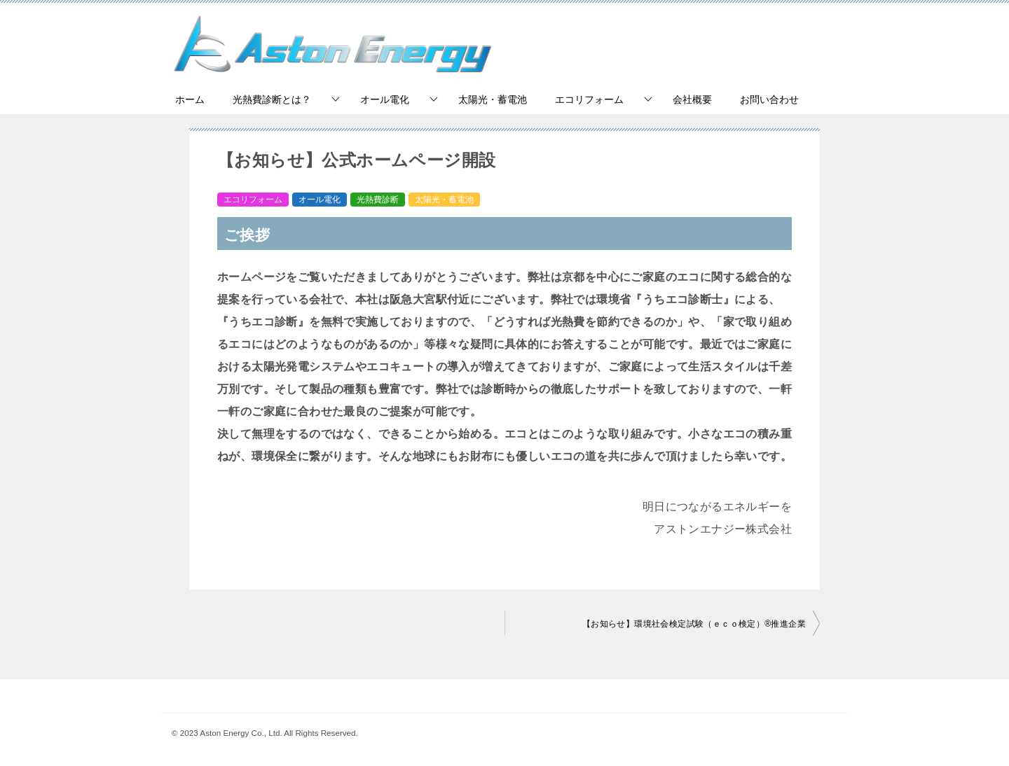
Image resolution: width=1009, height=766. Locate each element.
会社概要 (692, 99)
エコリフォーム (589, 99)
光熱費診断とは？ (272, 99)
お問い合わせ (769, 99)
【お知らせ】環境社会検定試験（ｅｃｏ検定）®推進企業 (694, 624)
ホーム (190, 99)
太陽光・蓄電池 (492, 99)
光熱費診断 (378, 199)
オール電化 (384, 99)
